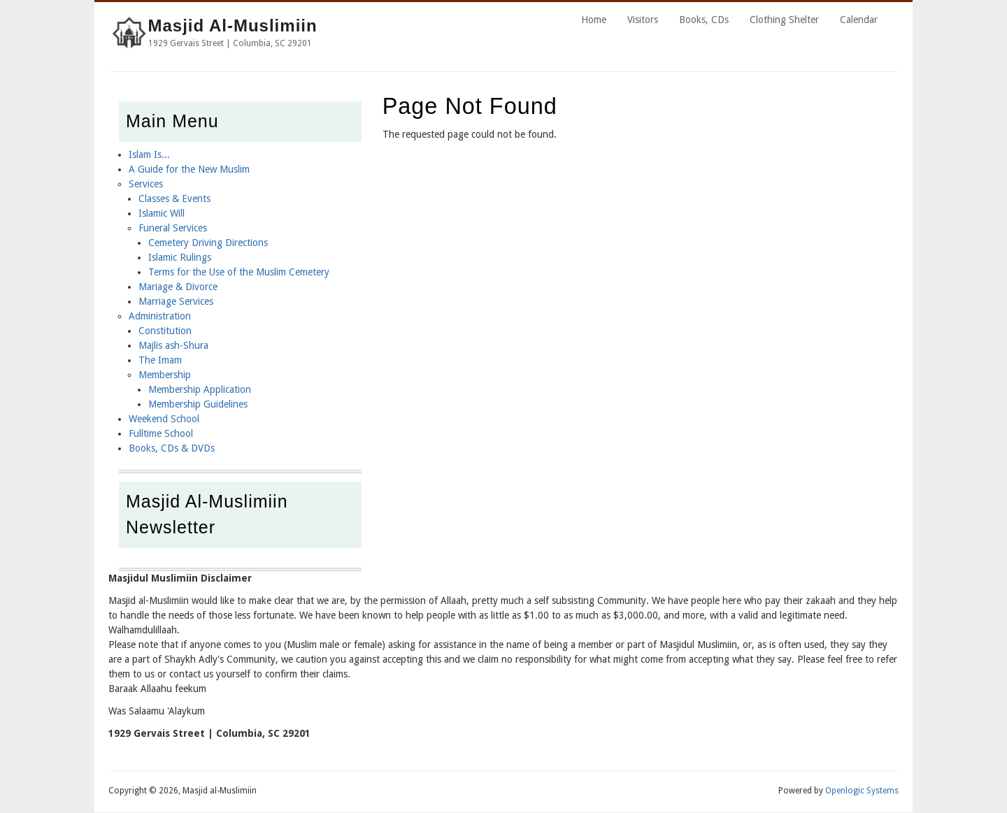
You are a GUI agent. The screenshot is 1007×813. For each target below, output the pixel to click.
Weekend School (164, 418)
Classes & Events (174, 198)
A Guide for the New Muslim (189, 169)
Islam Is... (149, 154)
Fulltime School (161, 433)
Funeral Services (172, 227)
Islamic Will (161, 213)
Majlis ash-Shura (173, 345)
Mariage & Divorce (177, 286)
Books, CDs (704, 19)
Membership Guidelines (198, 404)
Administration (160, 316)
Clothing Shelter (784, 19)
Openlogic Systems (862, 791)
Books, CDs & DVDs (172, 448)
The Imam (160, 360)
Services (146, 183)
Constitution (165, 330)
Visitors (642, 19)
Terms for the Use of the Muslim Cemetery (238, 272)
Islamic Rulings (179, 257)
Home (593, 19)
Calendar (859, 19)
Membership (164, 374)
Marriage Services (175, 301)
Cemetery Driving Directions (208, 242)
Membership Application (199, 389)
